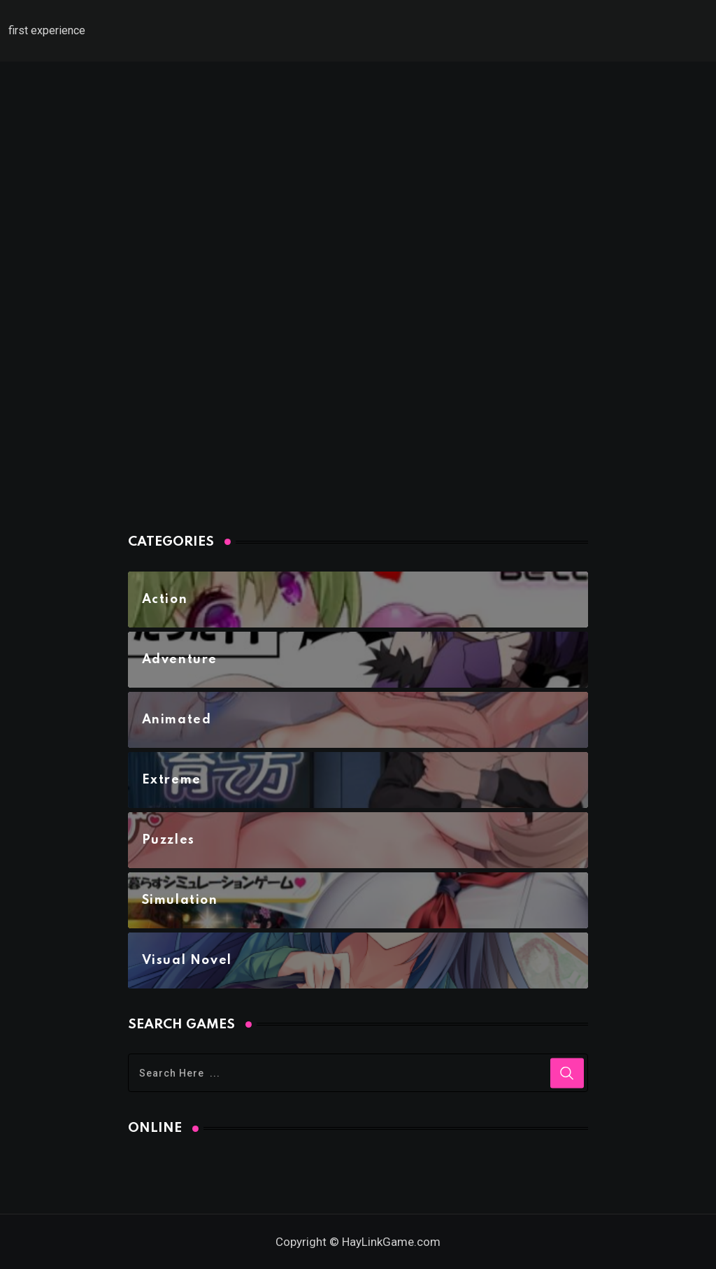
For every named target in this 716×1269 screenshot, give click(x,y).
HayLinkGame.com (391, 1242)
